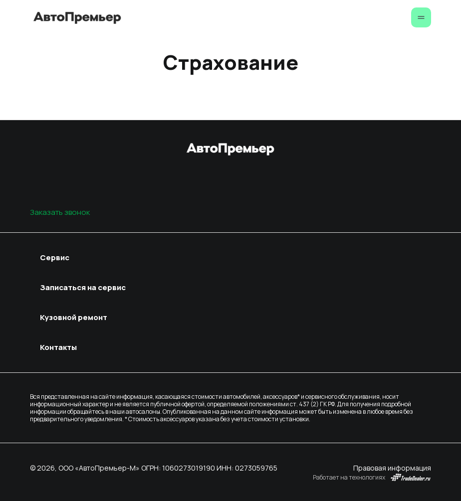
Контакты (58, 347)
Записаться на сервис (83, 287)
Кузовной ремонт (73, 317)
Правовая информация (392, 468)
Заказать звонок (60, 212)
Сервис (54, 257)
